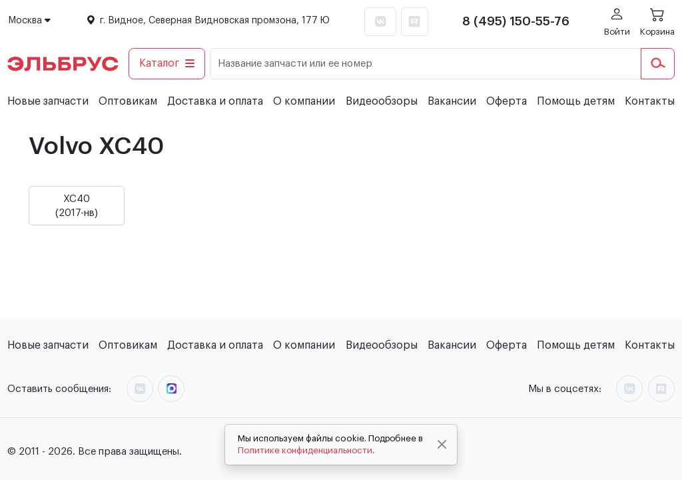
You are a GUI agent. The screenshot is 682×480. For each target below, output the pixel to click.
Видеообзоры (382, 101)
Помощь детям (576, 101)
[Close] (442, 444)
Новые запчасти (48, 101)
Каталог (166, 63)
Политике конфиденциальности (305, 450)
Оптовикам (128, 101)
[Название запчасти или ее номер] (425, 63)
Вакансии (452, 101)
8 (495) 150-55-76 (515, 21)
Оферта (506, 101)
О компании (304, 101)
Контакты (650, 101)
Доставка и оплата (215, 101)
